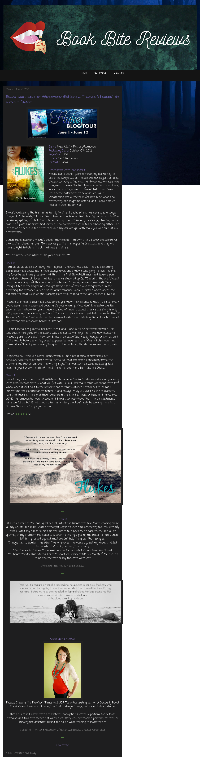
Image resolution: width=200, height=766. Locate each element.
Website (25, 730)
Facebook (50, 730)
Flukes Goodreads (95, 730)
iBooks (80, 566)
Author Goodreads (70, 730)
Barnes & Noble (63, 566)
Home (84, 72)
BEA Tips (119, 72)
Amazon (46, 566)
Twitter (37, 730)
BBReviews (100, 72)
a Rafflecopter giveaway (21, 753)
